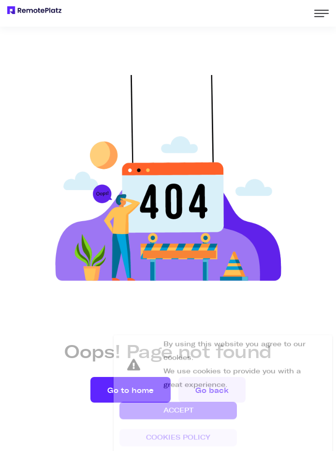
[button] (178, 418)
